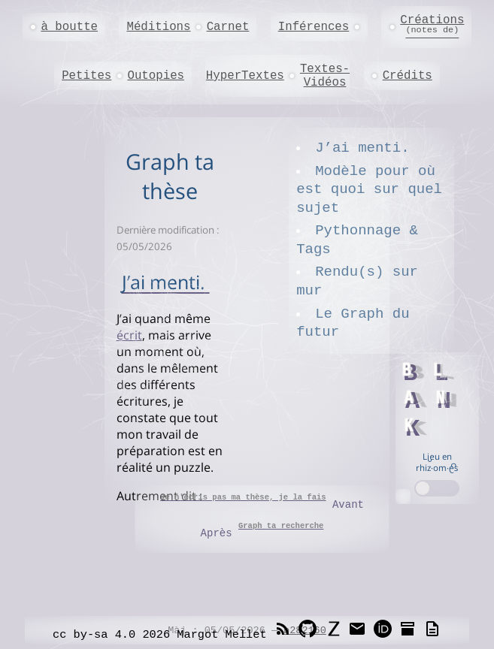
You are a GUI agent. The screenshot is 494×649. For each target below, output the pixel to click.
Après (262, 530)
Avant (262, 502)
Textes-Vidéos (325, 75)
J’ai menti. (362, 148)
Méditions (158, 27)
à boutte (69, 27)
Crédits (407, 76)
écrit (129, 335)
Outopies (155, 76)
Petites (86, 76)
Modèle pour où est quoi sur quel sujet (369, 189)
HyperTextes (245, 76)
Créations (432, 24)
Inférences (314, 27)
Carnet (228, 27)
